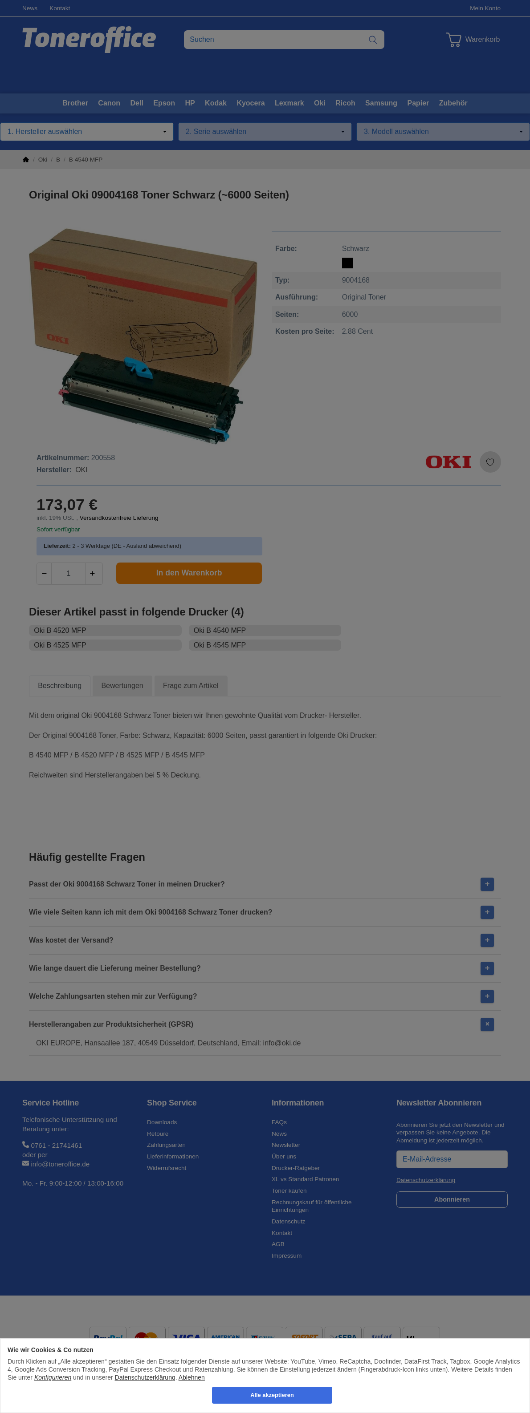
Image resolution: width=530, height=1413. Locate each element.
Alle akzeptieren (272, 1395)
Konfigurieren (52, 1377)
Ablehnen (192, 1377)
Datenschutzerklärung (145, 1377)
